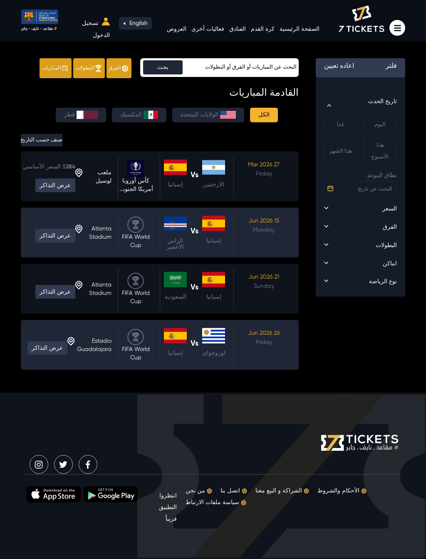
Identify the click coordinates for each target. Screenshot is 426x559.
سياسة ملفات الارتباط (216, 502)
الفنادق (237, 29)
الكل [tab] (264, 115)
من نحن (199, 491)
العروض (176, 29)
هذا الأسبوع (380, 151)
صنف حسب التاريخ (41, 140)
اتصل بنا (233, 491)
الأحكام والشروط (342, 491)
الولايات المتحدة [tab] (208, 115)
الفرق (118, 68)
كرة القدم (263, 29)
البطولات (88, 68)
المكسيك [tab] (139, 115)
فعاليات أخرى (207, 29)
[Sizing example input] (219, 67)
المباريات (55, 68)
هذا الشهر (340, 151)
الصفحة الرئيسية (300, 29)
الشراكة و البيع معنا (282, 491)
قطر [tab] (81, 115)
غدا (340, 124)
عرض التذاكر (55, 185)
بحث (162, 67)
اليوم (380, 124)
